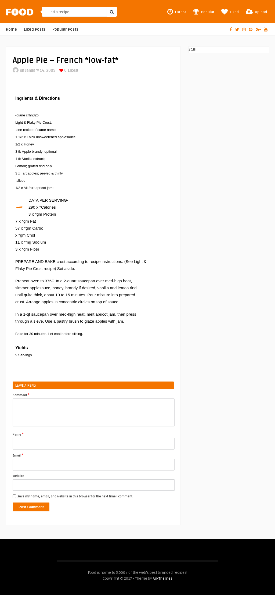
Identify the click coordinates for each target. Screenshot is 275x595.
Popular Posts (65, 29)
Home (11, 29)
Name (18, 434)
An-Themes (162, 578)
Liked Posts (34, 29)
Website (18, 476)
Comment (21, 395)
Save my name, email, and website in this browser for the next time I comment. (75, 496)
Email (18, 455)
